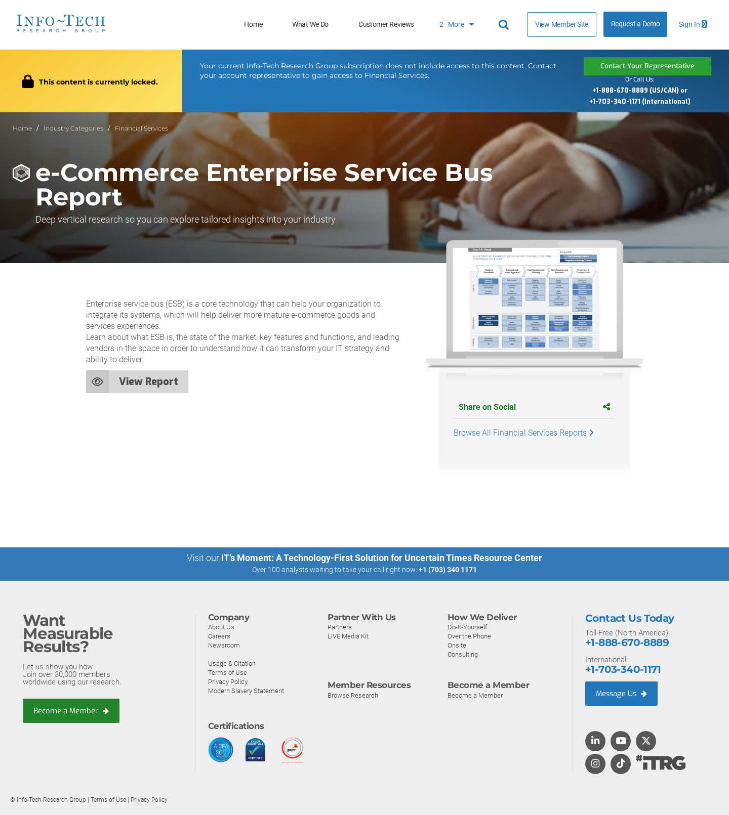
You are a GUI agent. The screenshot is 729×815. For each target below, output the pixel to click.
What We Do (310, 24)
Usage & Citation (232, 663)
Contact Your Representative (647, 66)
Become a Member (71, 711)
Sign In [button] (693, 24)
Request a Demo (635, 24)
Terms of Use (227, 672)
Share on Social (534, 407)
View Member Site (561, 24)
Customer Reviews (386, 24)
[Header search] (505, 25)
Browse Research (353, 695)
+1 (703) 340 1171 (448, 570)
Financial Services (141, 128)
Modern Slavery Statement (246, 690)
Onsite (457, 645)
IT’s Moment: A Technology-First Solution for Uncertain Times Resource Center (381, 557)
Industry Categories (73, 128)
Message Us (622, 693)
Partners (340, 626)
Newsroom (224, 645)
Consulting (463, 654)
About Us (221, 626)
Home (253, 24)
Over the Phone (469, 635)
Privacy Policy (228, 681)
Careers (219, 635)
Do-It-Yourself (467, 626)
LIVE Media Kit (348, 635)
